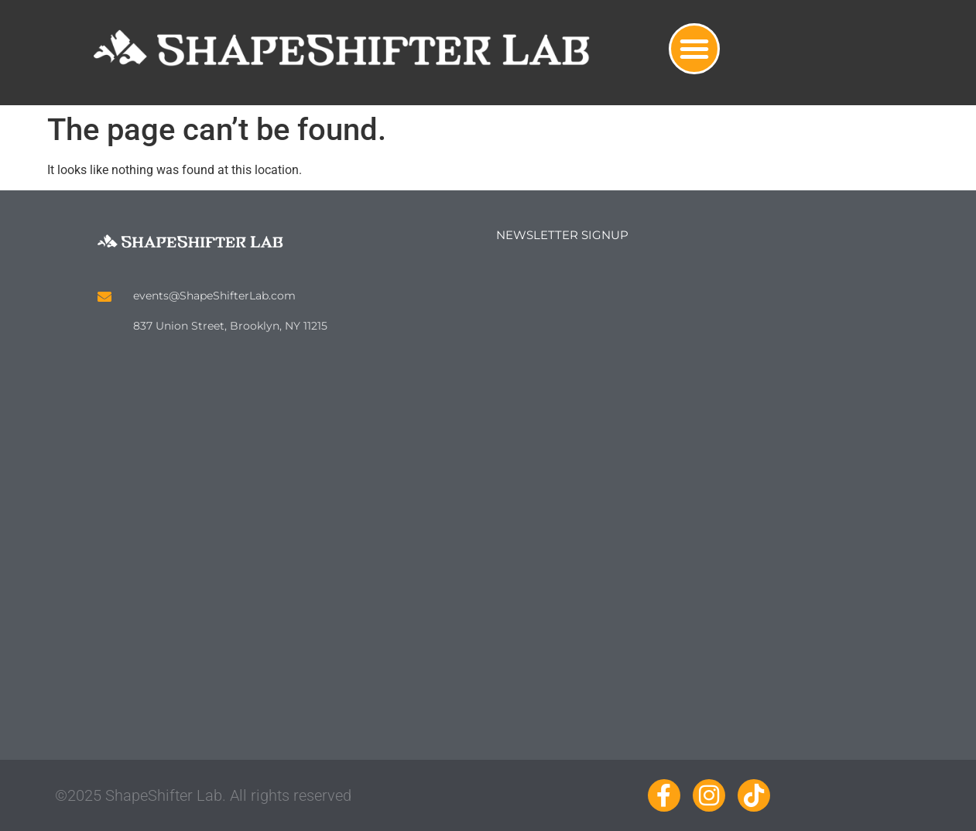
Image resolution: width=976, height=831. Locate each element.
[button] (694, 48)
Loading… (689, 478)
